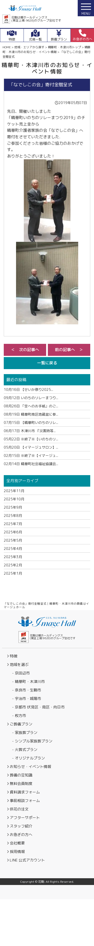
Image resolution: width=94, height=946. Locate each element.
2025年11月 (14, 490)
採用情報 (17, 851)
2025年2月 (13, 565)
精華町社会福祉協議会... (31, 463)
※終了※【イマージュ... (31, 455)
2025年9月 (13, 507)
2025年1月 (13, 573)
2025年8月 (13, 515)
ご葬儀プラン (21, 724)
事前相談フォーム (25, 800)
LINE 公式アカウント (27, 860)
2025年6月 (13, 532)
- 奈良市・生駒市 (26, 690)
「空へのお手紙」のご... (31, 406)
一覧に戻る (47, 363)
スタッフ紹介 (21, 826)
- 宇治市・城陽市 (26, 698)
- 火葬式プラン (24, 749)
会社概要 (17, 843)
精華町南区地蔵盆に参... (31, 414)
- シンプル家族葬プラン (32, 741)
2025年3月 (13, 556)
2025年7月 (13, 523)
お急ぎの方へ (21, 834)
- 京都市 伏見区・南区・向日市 (38, 707)
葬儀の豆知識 (21, 775)
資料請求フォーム (25, 792)
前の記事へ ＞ (69, 349)
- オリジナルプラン (28, 758)
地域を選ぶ (19, 664)
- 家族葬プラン (24, 732)
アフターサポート (25, 817)
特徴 (13, 656)
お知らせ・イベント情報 (30, 766)
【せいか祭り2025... (28, 389)
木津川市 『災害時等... (30, 430)
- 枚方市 (19, 715)
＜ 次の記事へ (25, 349)
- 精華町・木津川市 (28, 681)
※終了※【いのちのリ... (31, 439)
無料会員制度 (21, 783)
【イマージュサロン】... (31, 447)
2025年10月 (14, 499)
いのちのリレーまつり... (31, 397)
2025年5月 (13, 540)
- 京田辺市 (21, 673)
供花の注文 (19, 809)
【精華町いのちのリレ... (31, 422)
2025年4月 (13, 548)
